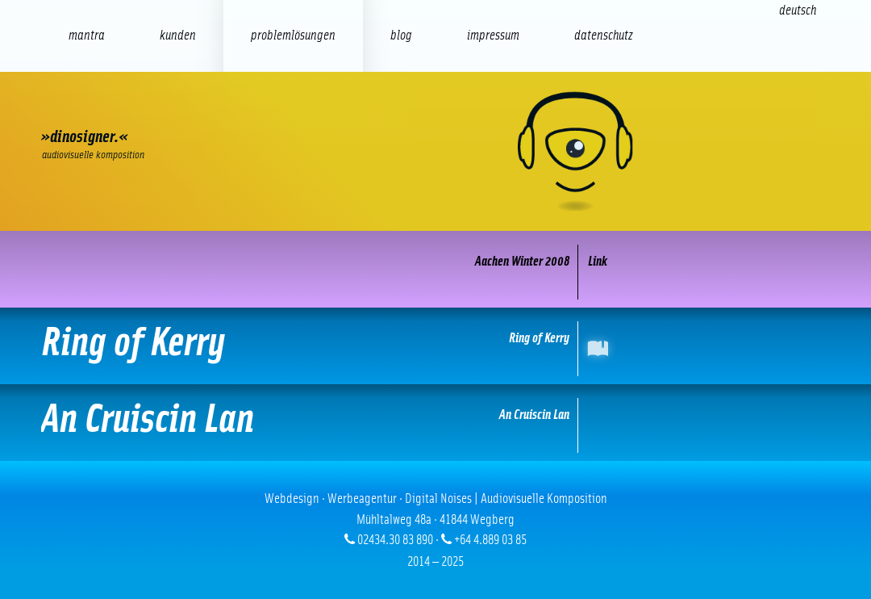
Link (597, 261)
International (600, 348)
